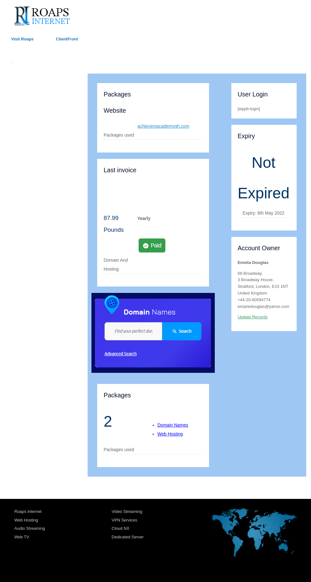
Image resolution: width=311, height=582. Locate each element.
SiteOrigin (151, 569)
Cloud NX (120, 528)
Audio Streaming (29, 528)
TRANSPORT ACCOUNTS (40, 109)
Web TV (21, 537)
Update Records (253, 317)
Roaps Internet (27, 511)
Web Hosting (170, 434)
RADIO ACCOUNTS (33, 123)
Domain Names (172, 425)
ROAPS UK (23, 81)
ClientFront (67, 39)
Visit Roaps (22, 39)
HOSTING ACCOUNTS (36, 95)
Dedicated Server (127, 537)
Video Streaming (127, 511)
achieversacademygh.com (163, 126)
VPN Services (124, 520)
